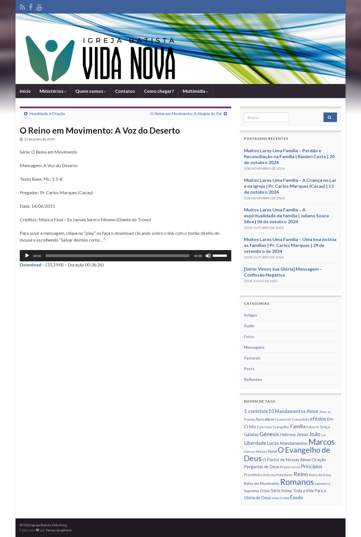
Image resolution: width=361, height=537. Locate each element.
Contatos (125, 91)
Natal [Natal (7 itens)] (272, 451)
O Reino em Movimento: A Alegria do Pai (185, 113)
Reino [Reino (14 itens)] (301, 473)
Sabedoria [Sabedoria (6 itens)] (322, 483)
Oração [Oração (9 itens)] (319, 459)
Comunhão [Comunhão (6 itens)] (300, 419)
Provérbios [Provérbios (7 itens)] (253, 474)
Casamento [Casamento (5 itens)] (283, 419)
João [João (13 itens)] (314, 434)
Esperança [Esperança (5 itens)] (264, 427)
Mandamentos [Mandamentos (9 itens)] (294, 443)
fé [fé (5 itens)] (317, 427)
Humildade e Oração (47, 113)
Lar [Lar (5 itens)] (323, 435)
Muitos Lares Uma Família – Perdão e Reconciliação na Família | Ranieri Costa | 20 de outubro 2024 (289, 156)
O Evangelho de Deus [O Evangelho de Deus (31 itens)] (287, 454)
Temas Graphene (59, 530)
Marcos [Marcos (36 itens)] (322, 442)
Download (30, 264)
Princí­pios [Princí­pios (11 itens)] (311, 466)
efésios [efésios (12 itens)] (318, 419)
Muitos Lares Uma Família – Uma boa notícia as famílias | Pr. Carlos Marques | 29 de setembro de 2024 (290, 245)
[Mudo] (208, 255)
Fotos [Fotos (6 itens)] (310, 427)
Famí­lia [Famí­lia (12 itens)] (297, 426)
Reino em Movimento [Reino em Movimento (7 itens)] (261, 483)
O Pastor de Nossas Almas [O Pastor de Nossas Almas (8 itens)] (287, 459)
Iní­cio (25, 91)
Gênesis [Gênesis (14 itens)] (269, 433)
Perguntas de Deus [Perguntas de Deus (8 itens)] (261, 466)
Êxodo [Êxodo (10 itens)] (296, 497)
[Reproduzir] (27, 255)
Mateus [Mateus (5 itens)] (249, 451)
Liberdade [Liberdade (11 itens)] (255, 443)
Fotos (249, 336)
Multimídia (195, 91)
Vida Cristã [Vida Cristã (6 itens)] (280, 498)
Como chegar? (159, 91)
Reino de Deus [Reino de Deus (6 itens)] (320, 475)
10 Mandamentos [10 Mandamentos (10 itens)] (287, 411)
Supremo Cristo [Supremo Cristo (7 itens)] (257, 491)
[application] (125, 255)
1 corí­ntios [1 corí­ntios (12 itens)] (256, 411)
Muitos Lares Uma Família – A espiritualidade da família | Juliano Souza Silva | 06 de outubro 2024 (286, 215)
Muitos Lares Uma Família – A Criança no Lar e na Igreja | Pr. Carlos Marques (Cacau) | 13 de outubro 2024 (290, 186)
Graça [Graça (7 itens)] (325, 427)
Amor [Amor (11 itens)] (313, 411)
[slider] (118, 255)
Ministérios (53, 91)
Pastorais (252, 357)
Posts (249, 368)
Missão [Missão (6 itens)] (261, 451)
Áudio (249, 325)
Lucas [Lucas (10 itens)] (273, 443)
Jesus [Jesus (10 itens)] (302, 434)
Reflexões (253, 379)
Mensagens (254, 347)
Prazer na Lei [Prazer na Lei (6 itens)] (290, 467)
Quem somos (90, 91)
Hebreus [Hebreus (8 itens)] (288, 434)
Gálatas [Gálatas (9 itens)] (251, 434)
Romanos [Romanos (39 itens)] (297, 482)
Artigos (250, 315)
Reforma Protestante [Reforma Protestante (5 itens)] (278, 475)
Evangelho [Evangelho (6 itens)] (281, 427)
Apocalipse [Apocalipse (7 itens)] (265, 419)
